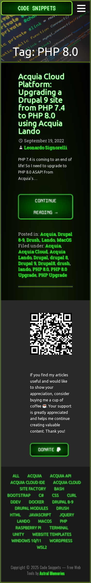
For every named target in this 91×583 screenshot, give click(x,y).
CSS (55, 495)
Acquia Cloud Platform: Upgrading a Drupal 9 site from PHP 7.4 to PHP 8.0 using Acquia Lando (41, 103)
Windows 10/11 (26, 540)
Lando (48, 240)
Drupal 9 (27, 263)
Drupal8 (46, 263)
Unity (18, 534)
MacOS (64, 240)
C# (41, 495)
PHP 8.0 (41, 269)
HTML (15, 515)
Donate (49, 449)
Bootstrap (18, 495)
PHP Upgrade (52, 275)
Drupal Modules (31, 508)
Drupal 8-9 (62, 502)
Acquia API (60, 476)
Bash (59, 488)
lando (24, 269)
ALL (16, 476)
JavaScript (40, 515)
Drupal (40, 257)
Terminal (58, 527)
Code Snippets (37, 8)
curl (71, 495)
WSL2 (42, 547)
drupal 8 (59, 257)
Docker (36, 502)
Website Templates (51, 534)
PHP (63, 521)
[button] (83, 8)
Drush (33, 240)
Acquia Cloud (33, 251)
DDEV (15, 502)
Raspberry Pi (28, 527)
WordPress (61, 540)
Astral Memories (52, 573)
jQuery (66, 515)
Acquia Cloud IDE (27, 482)
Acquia (48, 234)
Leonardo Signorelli (45, 147)
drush (63, 263)
